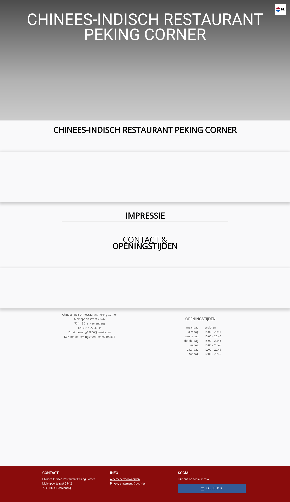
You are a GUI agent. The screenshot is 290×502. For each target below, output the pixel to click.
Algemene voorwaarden (125, 479)
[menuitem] (87, 6)
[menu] (145, 6)
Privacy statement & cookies (128, 483)
